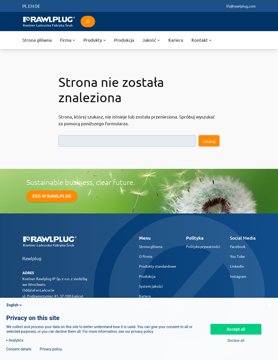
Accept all (236, 329)
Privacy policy (51, 349)
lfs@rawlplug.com (241, 6)
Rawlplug (31, 258)
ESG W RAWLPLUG (51, 196)
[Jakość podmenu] (151, 40)
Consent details (18, 349)
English (14, 305)
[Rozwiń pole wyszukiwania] (88, 21)
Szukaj (209, 141)
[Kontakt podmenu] (201, 40)
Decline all (236, 340)
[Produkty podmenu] (94, 40)
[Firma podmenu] (67, 40)
